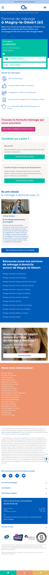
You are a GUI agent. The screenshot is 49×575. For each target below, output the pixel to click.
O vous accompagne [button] (9, 483)
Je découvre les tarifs (24, 157)
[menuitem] (8, 572)
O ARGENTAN (9, 44)
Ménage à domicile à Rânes (12, 317)
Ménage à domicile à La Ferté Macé (14, 274)
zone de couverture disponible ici (11, 432)
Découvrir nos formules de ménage (20, 250)
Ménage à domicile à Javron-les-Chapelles (16, 309)
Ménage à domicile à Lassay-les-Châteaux (16, 289)
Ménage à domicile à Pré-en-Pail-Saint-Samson (18, 285)
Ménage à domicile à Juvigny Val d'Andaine (17, 293)
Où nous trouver (7, 527)
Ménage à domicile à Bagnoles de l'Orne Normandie (19, 282)
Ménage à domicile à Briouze (12, 301)
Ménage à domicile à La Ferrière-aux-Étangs (17, 305)
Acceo (11, 519)
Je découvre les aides (24, 181)
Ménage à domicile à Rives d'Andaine (15, 278)
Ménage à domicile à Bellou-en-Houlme (15, 313)
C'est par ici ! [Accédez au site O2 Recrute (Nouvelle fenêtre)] (31, 1)
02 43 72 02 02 (25, 434)
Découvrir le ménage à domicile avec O (18, 129)
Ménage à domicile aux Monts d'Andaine (16, 297)
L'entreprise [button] (5, 488)
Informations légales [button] (9, 493)
